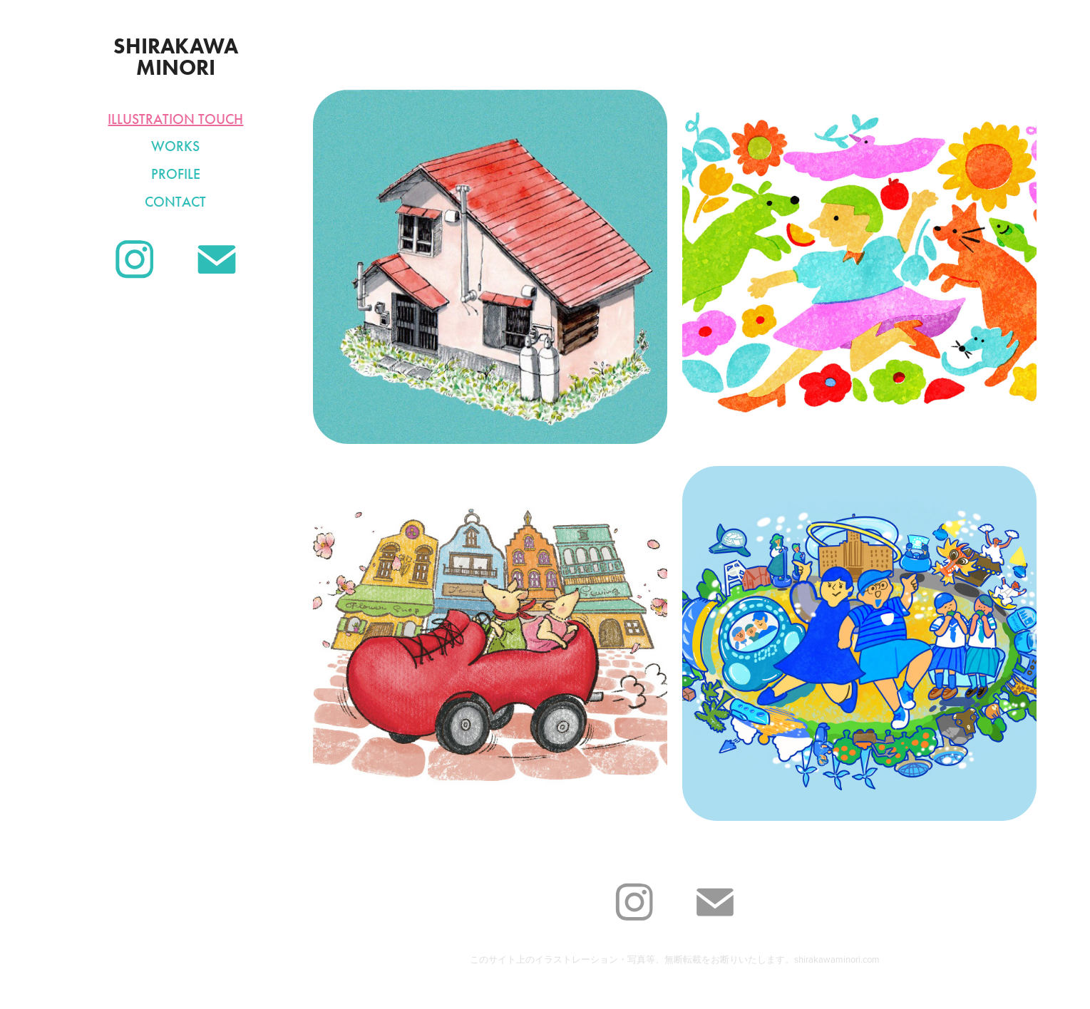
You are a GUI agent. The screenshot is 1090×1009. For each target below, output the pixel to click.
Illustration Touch (175, 119)
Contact (175, 201)
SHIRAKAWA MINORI (178, 57)
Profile (175, 173)
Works (175, 146)
